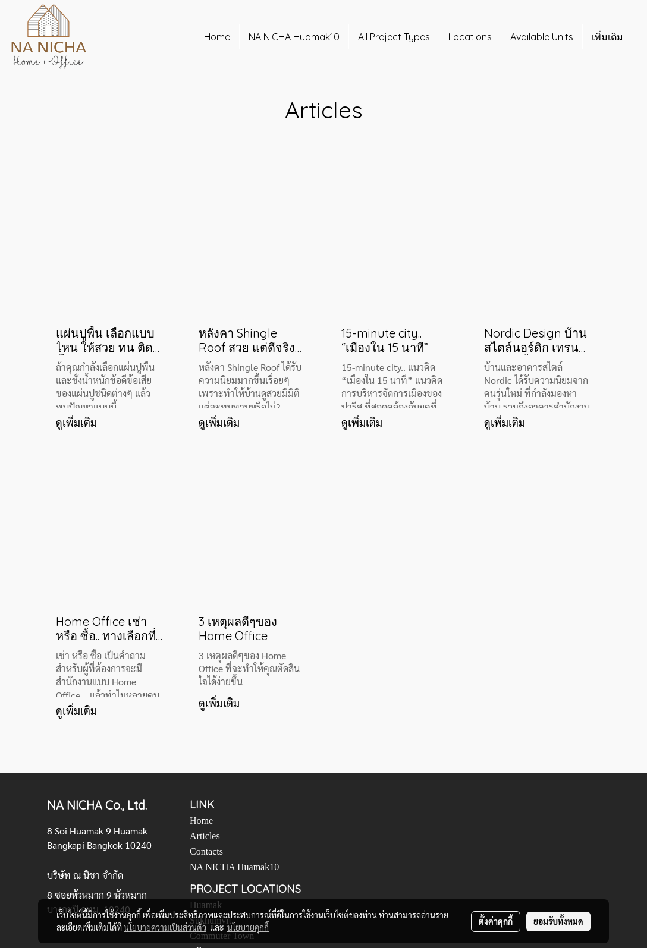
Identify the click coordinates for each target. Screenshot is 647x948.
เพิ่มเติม (607, 37)
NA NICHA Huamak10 (294, 37)
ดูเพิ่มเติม (77, 422)
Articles (205, 836)
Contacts (206, 851)
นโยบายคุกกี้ (248, 927)
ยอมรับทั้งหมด (558, 921)
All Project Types (394, 37)
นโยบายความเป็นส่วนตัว (165, 927)
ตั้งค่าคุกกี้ (496, 921)
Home (217, 37)
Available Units (541, 37)
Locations (470, 37)
